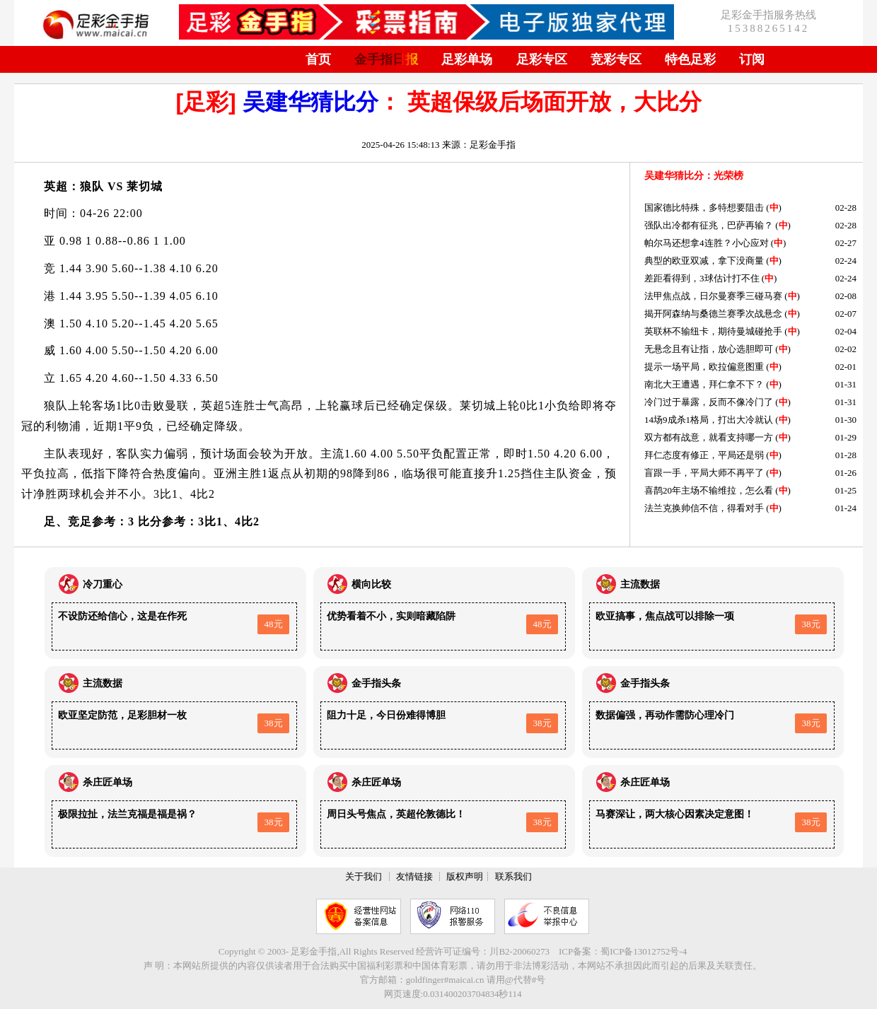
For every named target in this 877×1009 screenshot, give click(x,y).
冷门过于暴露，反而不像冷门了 (708, 402)
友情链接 (414, 876)
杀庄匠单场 (107, 782)
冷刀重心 (102, 584)
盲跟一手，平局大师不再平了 (704, 472)
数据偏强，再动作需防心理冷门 (665, 715)
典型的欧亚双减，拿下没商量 (704, 260)
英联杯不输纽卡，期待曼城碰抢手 (713, 331)
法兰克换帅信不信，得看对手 (704, 508)
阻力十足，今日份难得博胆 (386, 715)
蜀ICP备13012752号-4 (643, 951)
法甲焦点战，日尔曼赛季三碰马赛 (713, 296)
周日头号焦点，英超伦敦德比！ (396, 814)
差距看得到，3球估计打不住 (702, 278)
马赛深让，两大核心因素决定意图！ (675, 814)
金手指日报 (386, 59)
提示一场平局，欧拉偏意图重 (704, 366)
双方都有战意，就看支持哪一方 (708, 437)
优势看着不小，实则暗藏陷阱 (391, 616)
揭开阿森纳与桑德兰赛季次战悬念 (713, 313)
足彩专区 (541, 59)
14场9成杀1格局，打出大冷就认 (708, 419)
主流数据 (640, 584)
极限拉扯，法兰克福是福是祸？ (127, 814)
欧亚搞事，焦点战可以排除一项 (665, 616)
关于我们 (363, 876)
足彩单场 (466, 59)
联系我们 (513, 876)
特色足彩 (690, 59)
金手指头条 (376, 683)
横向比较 (371, 584)
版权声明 (464, 876)
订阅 (752, 59)
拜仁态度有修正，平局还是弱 (704, 455)
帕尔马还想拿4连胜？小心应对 (706, 243)
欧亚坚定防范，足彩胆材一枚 (122, 715)
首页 (318, 59)
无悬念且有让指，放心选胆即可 (708, 349)
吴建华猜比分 (310, 102)
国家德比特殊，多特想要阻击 (704, 207)
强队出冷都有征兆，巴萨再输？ (708, 225)
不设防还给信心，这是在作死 (122, 616)
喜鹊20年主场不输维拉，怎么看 (708, 490)
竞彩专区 (616, 59)
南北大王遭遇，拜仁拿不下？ (704, 384)
